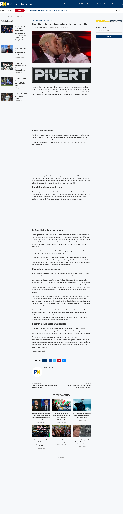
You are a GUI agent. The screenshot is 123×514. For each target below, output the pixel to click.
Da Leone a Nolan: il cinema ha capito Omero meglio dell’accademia (82, 415)
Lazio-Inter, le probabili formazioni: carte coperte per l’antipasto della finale (20, 31)
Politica (81, 4)
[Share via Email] (64, 360)
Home (2, 17)
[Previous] (27, 10)
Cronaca (73, 4)
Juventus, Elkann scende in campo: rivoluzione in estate (20, 50)
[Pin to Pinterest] (59, 360)
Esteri (99, 4)
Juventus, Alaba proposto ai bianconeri (21, 96)
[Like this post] (45, 360)
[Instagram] (119, 10)
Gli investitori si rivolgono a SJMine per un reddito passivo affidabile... (49, 10)
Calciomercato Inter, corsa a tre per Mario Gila (20, 82)
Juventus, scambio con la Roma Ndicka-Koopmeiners (20, 67)
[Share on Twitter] (54, 360)
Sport (106, 4)
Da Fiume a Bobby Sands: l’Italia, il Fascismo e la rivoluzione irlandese (82, 442)
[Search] (122, 4)
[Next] (29, 10)
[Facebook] (114, 10)
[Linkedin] (121, 10)
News (65, 4)
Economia (90, 4)
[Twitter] (116, 10)
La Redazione (42, 27)
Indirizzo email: (109, 29)
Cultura (113, 4)
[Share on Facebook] (50, 360)
